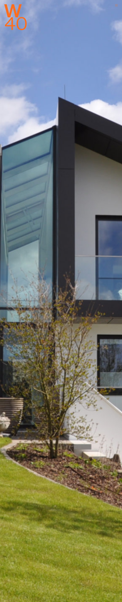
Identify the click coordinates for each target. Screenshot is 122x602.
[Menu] (116, 5)
